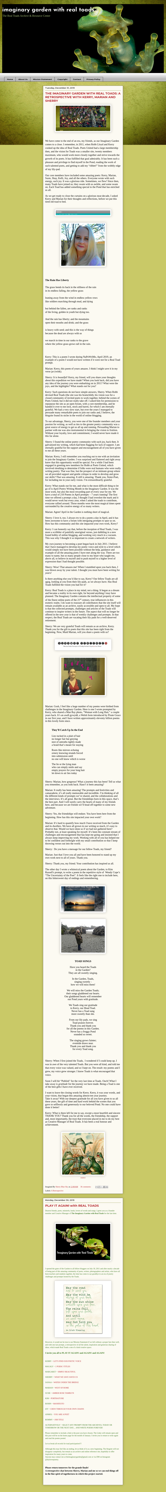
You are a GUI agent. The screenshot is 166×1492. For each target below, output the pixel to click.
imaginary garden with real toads (48, 10)
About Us (23, 79)
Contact (77, 79)
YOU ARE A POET (61, 1414)
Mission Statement (42, 79)
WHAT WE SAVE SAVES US (66, 1377)
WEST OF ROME (62, 1388)
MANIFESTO (58, 1404)
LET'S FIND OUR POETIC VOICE (67, 1361)
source (83, 1178)
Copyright (62, 79)
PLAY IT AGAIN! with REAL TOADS (72, 1205)
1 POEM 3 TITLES (62, 1366)
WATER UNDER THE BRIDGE (66, 1382)
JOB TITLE (59, 1420)
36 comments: (86, 1187)
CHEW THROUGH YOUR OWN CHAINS (67, 1409)
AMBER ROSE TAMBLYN (63, 1393)
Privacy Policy (93, 79)
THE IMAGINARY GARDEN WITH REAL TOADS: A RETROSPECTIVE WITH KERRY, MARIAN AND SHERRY (83, 97)
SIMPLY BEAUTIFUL (67, 1372)
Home (10, 79)
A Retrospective (57, 1191)
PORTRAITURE (57, 1398)
